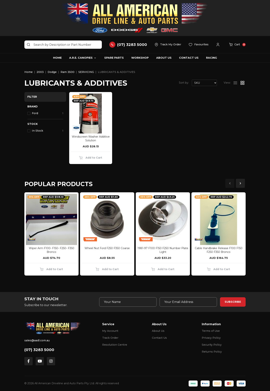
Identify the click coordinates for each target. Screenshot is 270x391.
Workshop (140, 57)
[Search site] (28, 44)
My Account (110, 331)
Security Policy (212, 344)
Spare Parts (114, 57)
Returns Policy (212, 351)
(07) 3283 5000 (39, 350)
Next (240, 183)
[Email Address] (188, 302)
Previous (229, 183)
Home (57, 57)
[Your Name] (128, 302)
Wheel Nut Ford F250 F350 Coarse (107, 248)
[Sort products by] (204, 83)
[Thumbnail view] (242, 83)
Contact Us (189, 57)
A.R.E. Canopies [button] (81, 57)
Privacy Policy (211, 337)
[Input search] (63, 44)
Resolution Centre (114, 344)
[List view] (235, 83)
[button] (218, 44)
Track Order (110, 337)
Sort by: (184, 82)
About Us (164, 57)
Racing (211, 57)
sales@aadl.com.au (37, 340)
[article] (51, 234)
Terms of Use (211, 331)
